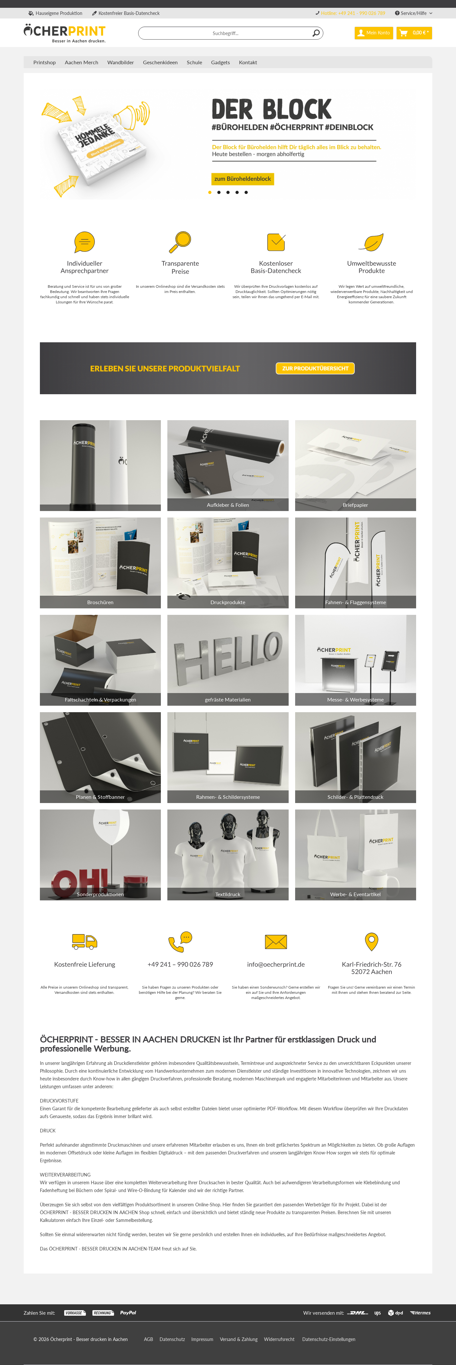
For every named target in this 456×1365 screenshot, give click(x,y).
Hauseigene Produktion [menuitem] (55, 13)
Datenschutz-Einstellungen (328, 1339)
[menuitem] (350, 13)
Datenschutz (172, 1339)
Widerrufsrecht (279, 1339)
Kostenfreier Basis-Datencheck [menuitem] (126, 13)
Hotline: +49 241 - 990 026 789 (353, 13)
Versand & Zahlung (239, 1339)
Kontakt (248, 62)
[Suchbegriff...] (231, 33)
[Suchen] (316, 33)
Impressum (202, 1339)
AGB (148, 1339)
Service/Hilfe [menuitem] (411, 13)
